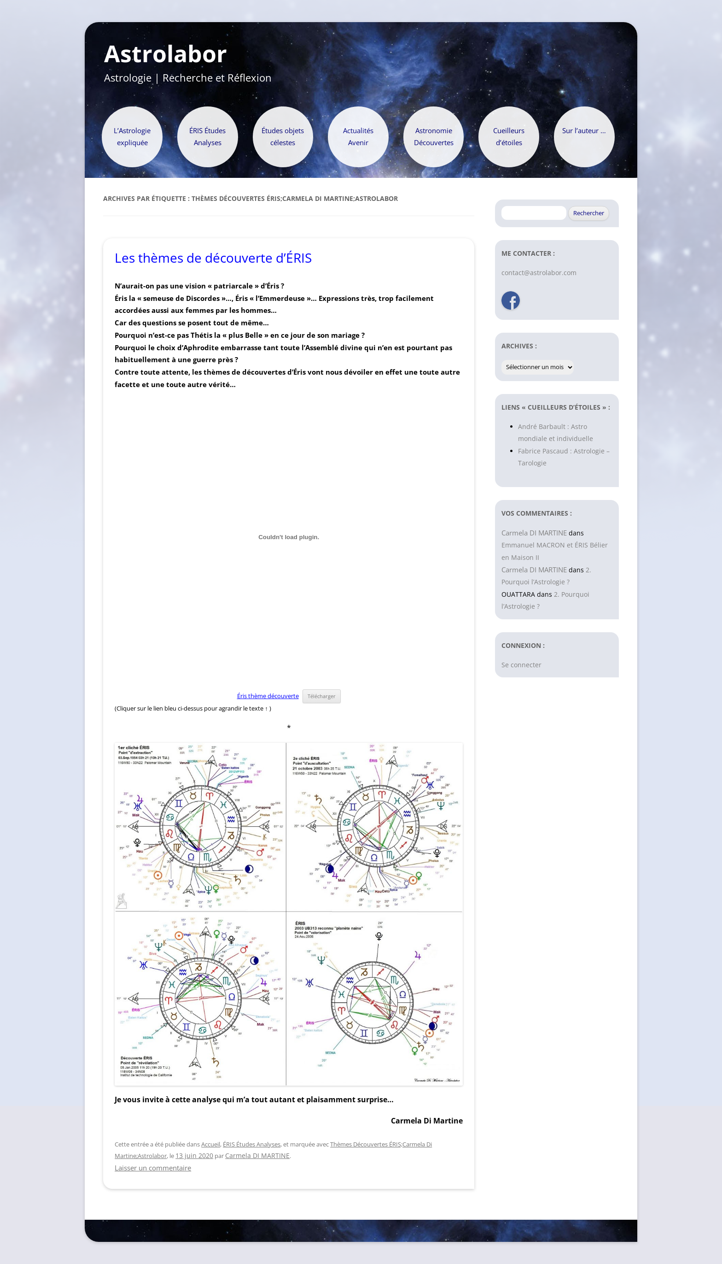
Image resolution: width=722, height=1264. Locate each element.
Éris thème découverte (268, 696)
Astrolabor (165, 54)
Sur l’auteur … (584, 130)
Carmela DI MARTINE (257, 1155)
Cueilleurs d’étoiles (508, 136)
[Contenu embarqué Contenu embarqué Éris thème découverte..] (289, 537)
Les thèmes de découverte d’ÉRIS (213, 257)
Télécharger (322, 696)
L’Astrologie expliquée (132, 136)
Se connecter (521, 664)
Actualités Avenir (358, 136)
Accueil (210, 1144)
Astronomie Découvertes (434, 136)
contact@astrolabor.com (538, 272)
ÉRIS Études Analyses (207, 136)
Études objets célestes (283, 136)
